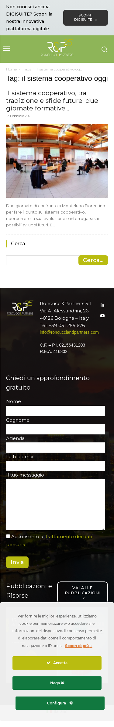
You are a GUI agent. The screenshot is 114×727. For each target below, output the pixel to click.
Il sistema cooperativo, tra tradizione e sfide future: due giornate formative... (52, 100)
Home (11, 69)
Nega (57, 683)
